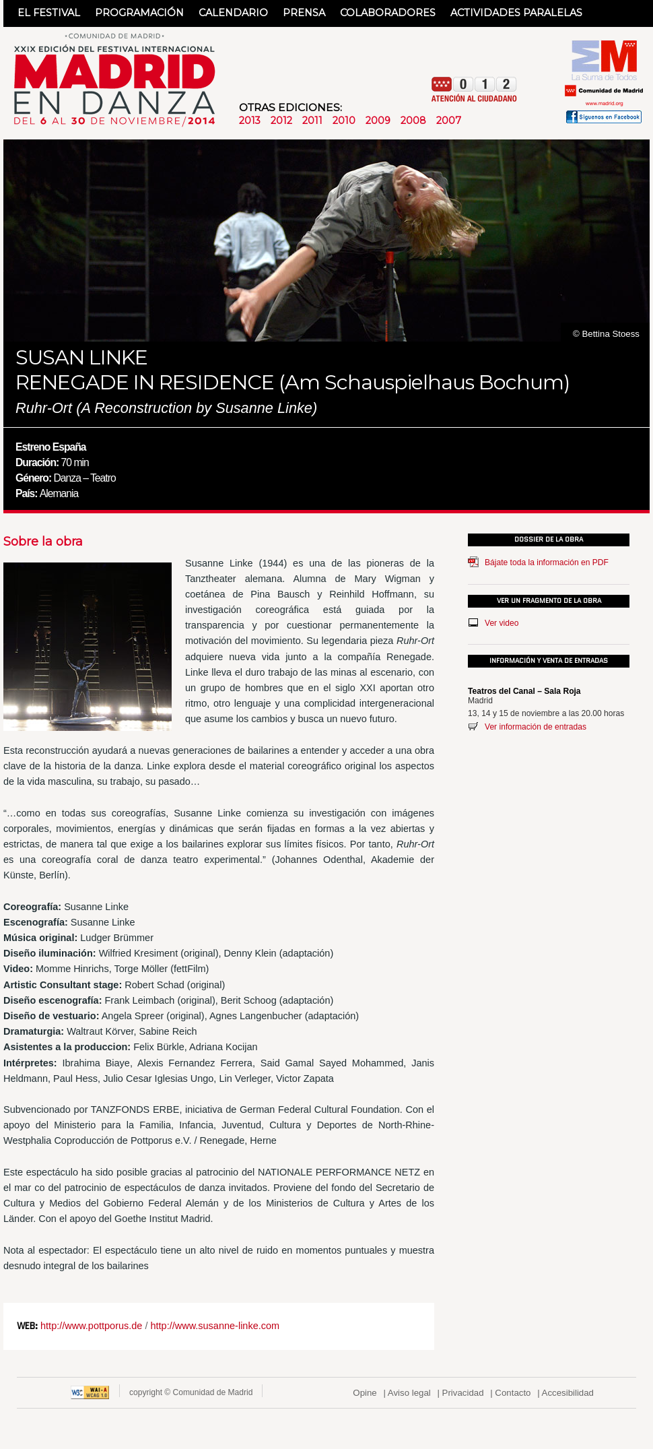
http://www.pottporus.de (91, 1325)
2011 (312, 121)
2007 (448, 121)
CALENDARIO (233, 13)
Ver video (501, 623)
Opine (364, 1393)
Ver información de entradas (535, 727)
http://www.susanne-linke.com (214, 1325)
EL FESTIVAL (49, 13)
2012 (281, 121)
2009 (378, 121)
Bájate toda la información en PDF (547, 562)
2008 (413, 121)
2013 (250, 121)
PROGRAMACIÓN (139, 13)
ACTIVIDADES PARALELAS (516, 13)
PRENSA (304, 13)
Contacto (512, 1393)
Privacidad (463, 1393)
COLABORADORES (388, 13)
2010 (344, 121)
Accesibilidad (568, 1393)
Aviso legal (409, 1393)
